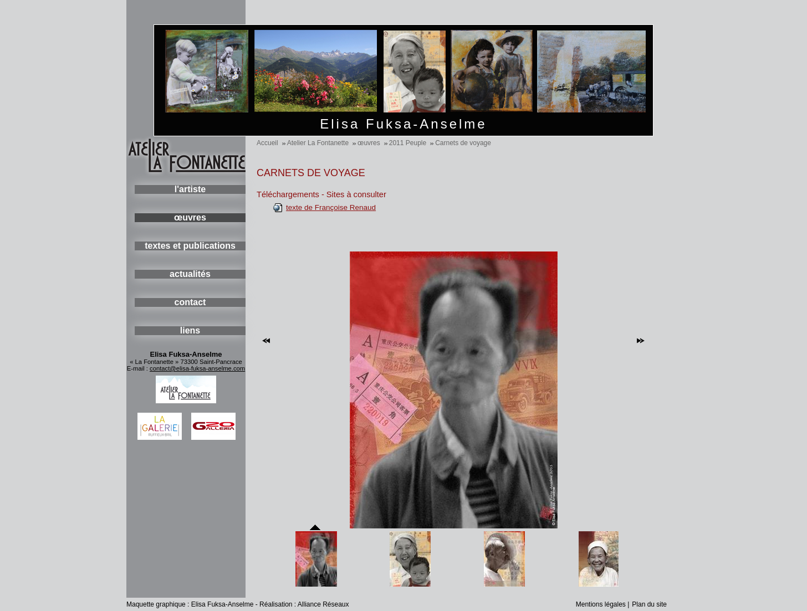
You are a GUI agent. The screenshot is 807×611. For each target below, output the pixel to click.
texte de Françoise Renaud (331, 207)
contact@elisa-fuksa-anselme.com (197, 368)
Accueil (267, 143)
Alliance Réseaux (323, 604)
